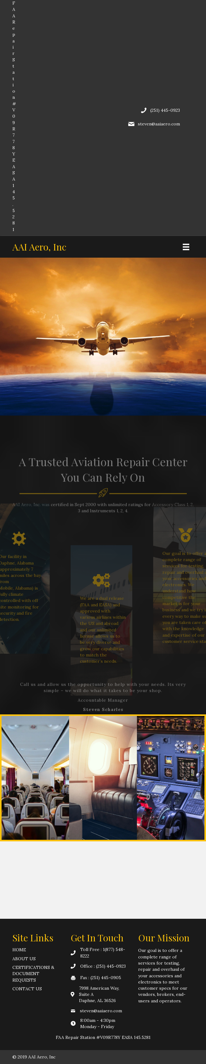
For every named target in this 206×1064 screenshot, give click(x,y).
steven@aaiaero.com (159, 124)
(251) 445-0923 (165, 110)
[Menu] (186, 247)
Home (19, 950)
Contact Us (27, 989)
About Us (24, 959)
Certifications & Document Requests (33, 974)
